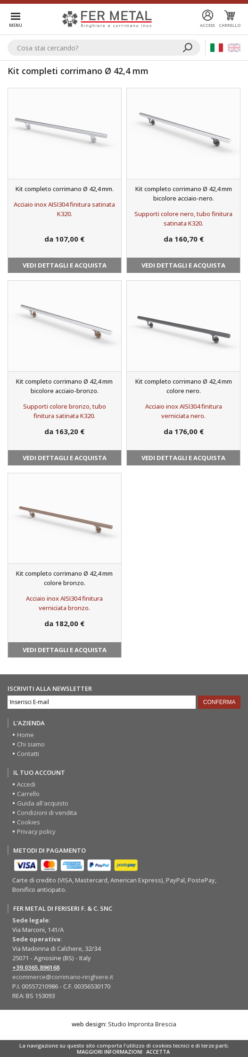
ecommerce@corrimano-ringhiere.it (62, 977)
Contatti (28, 753)
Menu (15, 25)
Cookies (28, 822)
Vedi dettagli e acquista (65, 265)
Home (25, 734)
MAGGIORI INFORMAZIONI (109, 1052)
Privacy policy (36, 831)
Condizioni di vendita (47, 812)
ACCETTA (158, 1052)
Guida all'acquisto (42, 803)
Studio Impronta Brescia (142, 1024)
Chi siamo (31, 744)
